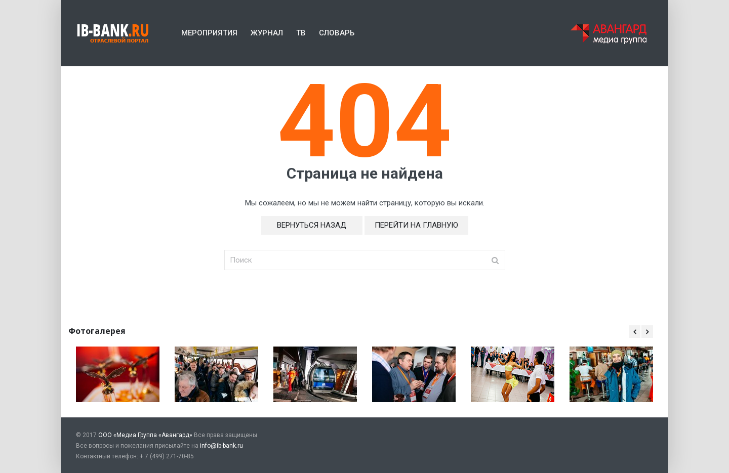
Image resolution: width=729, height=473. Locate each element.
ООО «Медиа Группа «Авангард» (145, 435)
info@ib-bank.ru (221, 445)
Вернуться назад (311, 225)
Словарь (336, 32)
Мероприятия (209, 32)
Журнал (267, 32)
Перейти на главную (416, 225)
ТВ (301, 32)
